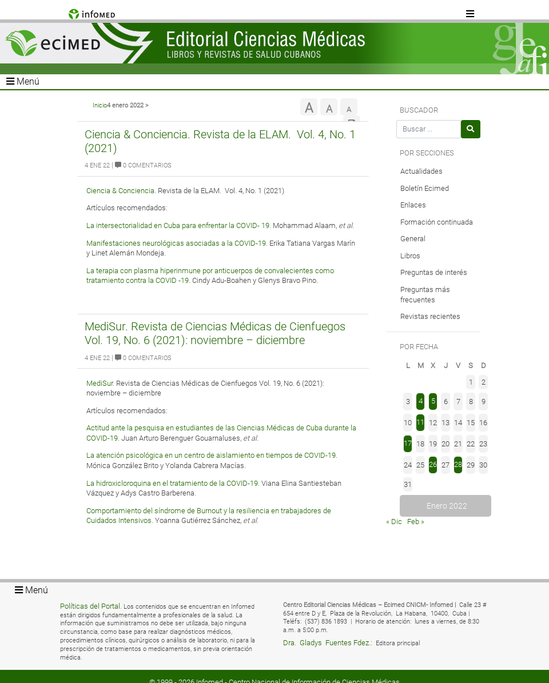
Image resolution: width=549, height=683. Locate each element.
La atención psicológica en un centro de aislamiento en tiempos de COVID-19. (211, 455)
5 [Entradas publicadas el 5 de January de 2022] (433, 401)
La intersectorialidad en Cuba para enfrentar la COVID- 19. (178, 225)
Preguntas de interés (433, 272)
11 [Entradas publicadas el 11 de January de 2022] (420, 422)
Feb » (415, 521)
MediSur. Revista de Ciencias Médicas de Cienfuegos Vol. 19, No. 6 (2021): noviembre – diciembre (215, 333)
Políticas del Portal (90, 606)
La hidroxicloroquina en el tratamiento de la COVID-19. (173, 483)
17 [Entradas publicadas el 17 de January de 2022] (408, 443)
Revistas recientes (430, 316)
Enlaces (413, 205)
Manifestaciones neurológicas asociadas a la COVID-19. (177, 243)
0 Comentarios (143, 165)
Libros (410, 255)
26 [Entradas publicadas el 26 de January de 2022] (433, 464)
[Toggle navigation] (470, 14)
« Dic (394, 521)
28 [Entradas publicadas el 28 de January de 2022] (458, 464)
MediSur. (101, 383)
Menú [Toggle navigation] (22, 81)
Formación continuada (436, 222)
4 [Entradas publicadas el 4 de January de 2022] (421, 401)
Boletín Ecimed (424, 188)
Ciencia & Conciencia (120, 190)
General (412, 238)
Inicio (100, 105)
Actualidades (421, 171)
